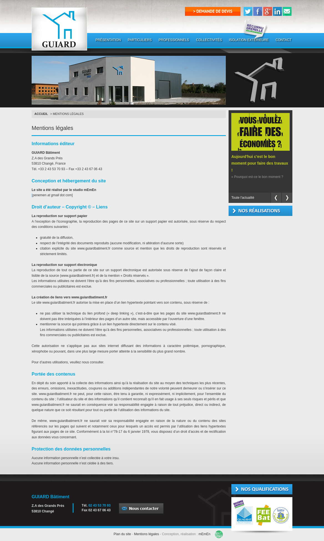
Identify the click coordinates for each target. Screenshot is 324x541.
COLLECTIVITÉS (209, 40)
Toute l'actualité (242, 198)
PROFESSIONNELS (174, 40)
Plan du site (122, 534)
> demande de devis (212, 11)
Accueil (41, 113)
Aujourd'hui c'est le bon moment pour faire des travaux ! (259, 163)
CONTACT (283, 40)
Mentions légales (146, 534)
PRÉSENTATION (108, 40)
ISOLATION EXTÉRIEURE (249, 40)
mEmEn (205, 534)
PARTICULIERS (140, 40)
